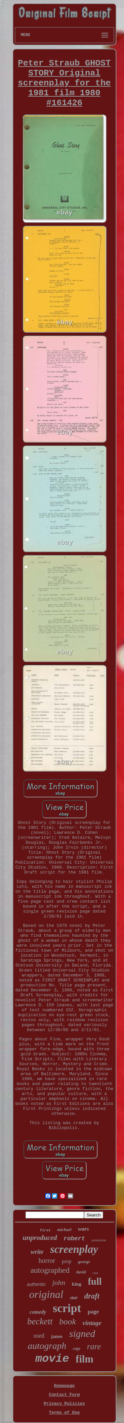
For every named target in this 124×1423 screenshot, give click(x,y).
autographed (50, 1270)
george (84, 1261)
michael (64, 1229)
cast (95, 1273)
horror (47, 1260)
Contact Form (64, 1394)
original (46, 1294)
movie (52, 1358)
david (81, 1272)
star (73, 1297)
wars (83, 1229)
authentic (36, 1284)
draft (92, 1296)
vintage (92, 1322)
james (56, 1336)
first (45, 1230)
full (95, 1281)
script (67, 1308)
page (93, 1311)
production (99, 1240)
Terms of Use (64, 1412)
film (84, 1359)
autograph (47, 1346)
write (37, 1251)
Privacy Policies (64, 1403)
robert (74, 1238)
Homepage (64, 1385)
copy (76, 1348)
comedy (38, 1312)
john (58, 1282)
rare (94, 1346)
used (38, 1335)
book (67, 1321)
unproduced (40, 1238)
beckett (40, 1321)
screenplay (74, 1249)
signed (82, 1333)
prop (66, 1261)
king (76, 1284)
